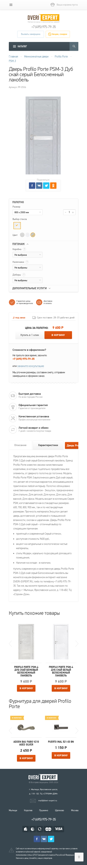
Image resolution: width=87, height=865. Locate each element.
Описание (20, 445)
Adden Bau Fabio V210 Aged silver (26, 743)
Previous (10, 643)
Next (76, 643)
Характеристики (48, 445)
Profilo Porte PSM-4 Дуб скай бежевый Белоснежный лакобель (26, 671)
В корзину (58, 335)
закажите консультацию (30, 366)
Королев (28, 810)
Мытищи (13, 810)
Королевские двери (43, 777)
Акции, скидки (59, 34)
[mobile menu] (11, 5)
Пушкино (43, 810)
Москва (74, 810)
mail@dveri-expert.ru (47, 800)
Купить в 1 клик (29, 335)
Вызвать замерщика (30, 34)
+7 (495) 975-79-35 (43, 27)
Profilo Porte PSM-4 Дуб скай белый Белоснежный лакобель (61, 671)
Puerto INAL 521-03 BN (61, 741)
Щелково (59, 810)
